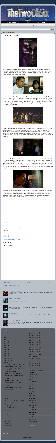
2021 (5, 341)
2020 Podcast (32, 356)
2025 (5, 334)
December (7, 358)
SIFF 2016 (31, 407)
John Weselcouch (47, 238)
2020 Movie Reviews (34, 354)
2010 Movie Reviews (34, 337)
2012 (5, 428)
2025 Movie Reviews (34, 367)
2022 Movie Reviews (34, 361)
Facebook (26, 25)
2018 (5, 347)
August (7, 412)
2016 (5, 351)
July (6, 414)
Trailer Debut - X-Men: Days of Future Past (14, 364)
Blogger (30, 437)
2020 (5, 343)
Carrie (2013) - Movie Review (11, 380)
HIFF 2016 (31, 379)
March (6, 421)
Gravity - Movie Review (10, 403)
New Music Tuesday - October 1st (12, 405)
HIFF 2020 (31, 386)
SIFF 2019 (31, 412)
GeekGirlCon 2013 (9, 389)
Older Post (50, 282)
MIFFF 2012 (32, 390)
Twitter (39, 25)
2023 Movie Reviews (34, 363)
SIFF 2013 (31, 402)
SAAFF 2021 (32, 398)
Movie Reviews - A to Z (14, 291)
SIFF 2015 (31, 405)
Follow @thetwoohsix (8, 222)
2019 (5, 345)
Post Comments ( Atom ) (14, 285)
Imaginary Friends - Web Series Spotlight (14, 375)
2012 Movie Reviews (34, 340)
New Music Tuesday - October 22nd (13, 382)
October (7, 362)
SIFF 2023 (31, 418)
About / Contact (47, 25)
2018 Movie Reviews (34, 351)
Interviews (31, 388)
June (6, 416)
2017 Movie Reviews (34, 349)
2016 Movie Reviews (34, 347)
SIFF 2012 (31, 400)
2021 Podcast (32, 360)
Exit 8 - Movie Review (13, 313)
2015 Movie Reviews (34, 346)
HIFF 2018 (31, 382)
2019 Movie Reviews (34, 353)
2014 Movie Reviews (34, 344)
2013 (5, 357)
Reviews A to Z (6, 25)
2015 (5, 353)
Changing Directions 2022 (35, 370)
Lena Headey (6, 239)
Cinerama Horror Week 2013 (11, 393)
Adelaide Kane (19, 238)
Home (28, 282)
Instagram (33, 25)
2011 (5, 430)
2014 (5, 355)
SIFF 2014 (31, 404)
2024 (5, 335)
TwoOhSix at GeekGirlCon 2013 (12, 371)
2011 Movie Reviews (34, 339)
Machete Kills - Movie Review (11, 391)
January (7, 425)
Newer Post (6, 282)
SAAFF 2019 (32, 397)
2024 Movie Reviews (34, 365)
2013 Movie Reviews (11, 238)
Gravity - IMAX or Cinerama (11, 407)
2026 (5, 332)
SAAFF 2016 (32, 393)
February (7, 423)
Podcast (31, 391)
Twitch (20, 25)
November (7, 360)
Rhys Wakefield (13, 239)
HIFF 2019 (31, 384)
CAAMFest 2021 (33, 368)
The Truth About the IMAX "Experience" (17, 306)
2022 (5, 339)
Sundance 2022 (32, 421)
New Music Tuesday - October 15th (13, 387)
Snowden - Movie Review (14, 298)
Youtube (14, 25)
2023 (5, 337)
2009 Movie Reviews (34, 335)
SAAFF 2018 (32, 395)
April (6, 419)
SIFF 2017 (31, 409)
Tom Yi (18, 239)
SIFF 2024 (31, 419)
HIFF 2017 (31, 381)
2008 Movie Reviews (34, 333)
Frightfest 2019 (32, 375)
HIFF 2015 (31, 377)
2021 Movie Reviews (34, 358)
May (6, 417)
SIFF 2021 (31, 414)
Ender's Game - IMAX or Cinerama (12, 373)
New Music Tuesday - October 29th (13, 366)
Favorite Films (32, 374)
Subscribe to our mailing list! (9, 228)
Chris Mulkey (26, 238)
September (7, 410)
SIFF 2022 (31, 416)
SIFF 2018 (31, 411)
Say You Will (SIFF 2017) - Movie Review (18, 320)
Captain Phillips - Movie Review (12, 395)
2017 (5, 349)
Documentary (32, 372)
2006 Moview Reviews (34, 332)
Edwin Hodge (33, 238)
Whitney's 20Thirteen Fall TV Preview (13, 396)
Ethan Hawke (40, 238)
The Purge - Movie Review (11, 398)
